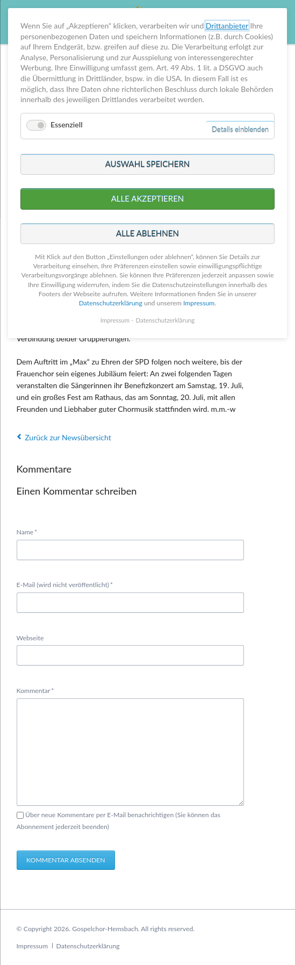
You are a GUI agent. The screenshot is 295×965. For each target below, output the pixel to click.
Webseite (30, 638)
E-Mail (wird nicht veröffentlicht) (65, 584)
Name (31, 531)
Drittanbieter (227, 25)
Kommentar (35, 690)
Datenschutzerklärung (88, 946)
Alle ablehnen (147, 233)
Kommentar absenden (65, 860)
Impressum (32, 946)
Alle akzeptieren (147, 198)
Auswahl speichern (147, 164)
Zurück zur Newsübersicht (68, 437)
